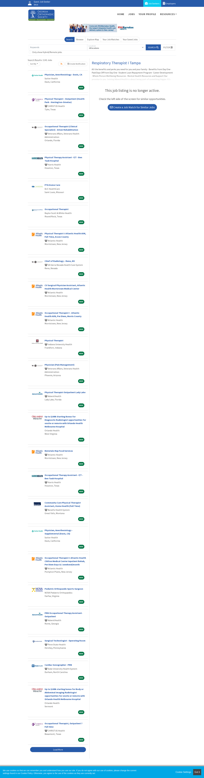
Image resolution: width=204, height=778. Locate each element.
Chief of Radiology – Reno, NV (60, 261)
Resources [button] (167, 14)
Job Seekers (152, 3)
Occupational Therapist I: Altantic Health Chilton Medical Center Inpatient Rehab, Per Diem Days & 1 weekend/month (65, 561)
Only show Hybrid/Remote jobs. (47, 52)
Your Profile (147, 14)
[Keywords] (58, 47)
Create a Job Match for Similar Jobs (132, 107)
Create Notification (76, 64)
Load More (58, 749)
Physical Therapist (54, 340)
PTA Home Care (52, 185)
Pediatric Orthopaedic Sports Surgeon (64, 588)
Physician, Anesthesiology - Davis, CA (63, 74)
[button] (168, 47)
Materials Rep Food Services (59, 450)
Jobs (131, 14)
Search (69, 39)
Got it (197, 772)
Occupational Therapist (57, 209)
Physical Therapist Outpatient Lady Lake (65, 392)
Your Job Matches (111, 39)
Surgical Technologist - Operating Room (65, 640)
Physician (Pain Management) (59, 364)
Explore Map (93, 39)
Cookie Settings (183, 772)
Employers (169, 3)
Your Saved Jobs (130, 39)
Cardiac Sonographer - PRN (58, 664)
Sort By (33, 64)
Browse (79, 39)
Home (120, 14)
